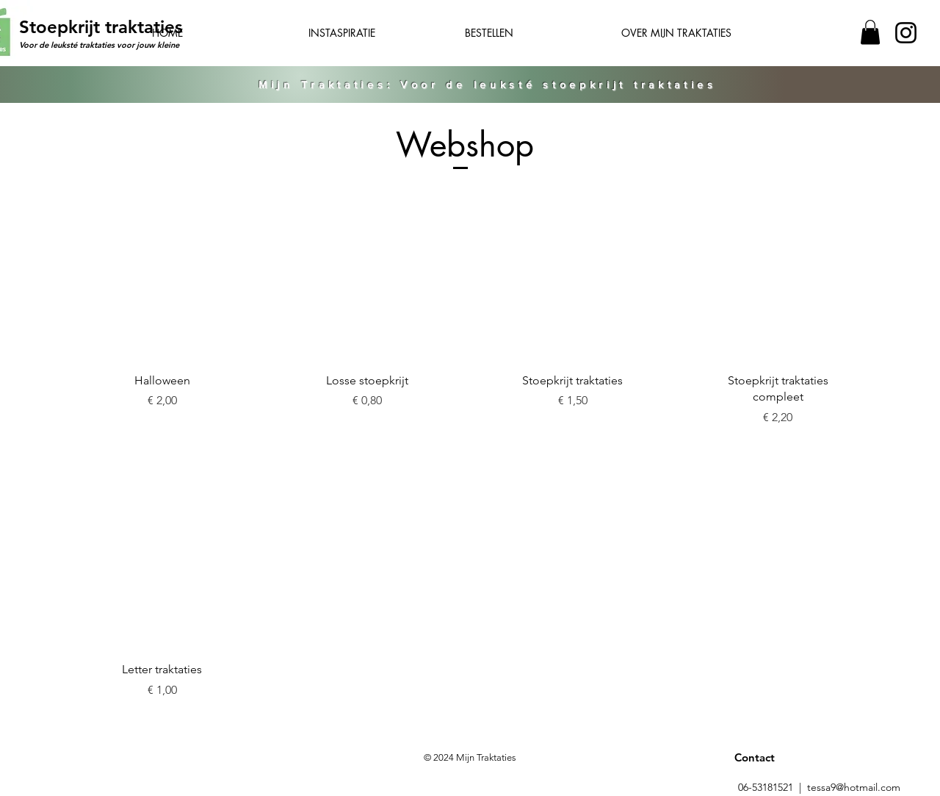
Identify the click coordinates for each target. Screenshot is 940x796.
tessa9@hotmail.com (853, 787)
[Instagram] (906, 32)
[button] (870, 32)
